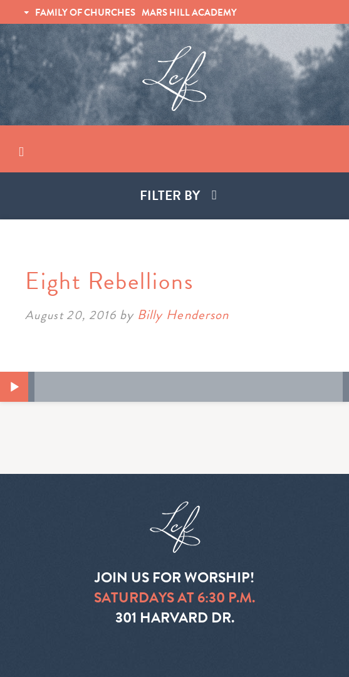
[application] (174, 387)
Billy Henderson (183, 315)
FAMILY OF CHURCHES (85, 12)
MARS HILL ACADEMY (189, 12)
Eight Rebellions (109, 280)
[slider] (188, 387)
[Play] (14, 387)
